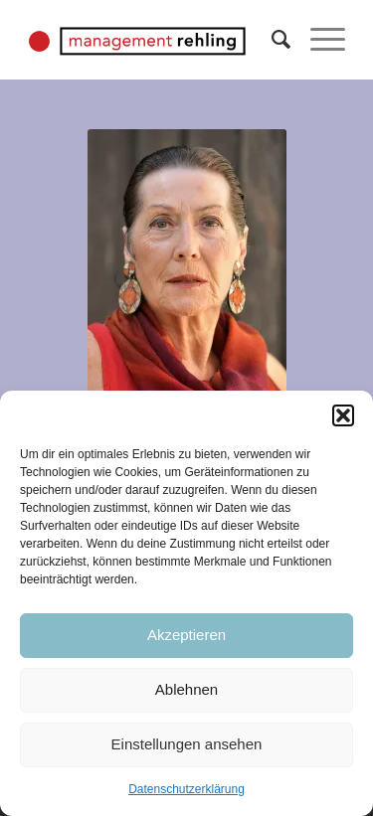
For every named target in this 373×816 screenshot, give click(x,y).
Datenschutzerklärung (186, 789)
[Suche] (271, 40)
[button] (343, 415)
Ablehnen (186, 689)
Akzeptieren (186, 634)
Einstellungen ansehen (187, 743)
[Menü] (317, 40)
